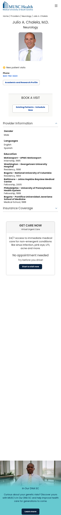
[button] (30, 124)
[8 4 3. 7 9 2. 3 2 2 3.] (10, 76)
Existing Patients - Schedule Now (30, 108)
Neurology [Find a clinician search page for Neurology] (26, 16)
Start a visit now (30, 266)
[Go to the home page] (18, 6)
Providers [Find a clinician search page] (15, 16)
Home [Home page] (6, 16)
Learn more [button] (30, 511)
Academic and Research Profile (21, 82)
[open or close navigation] (56, 6)
